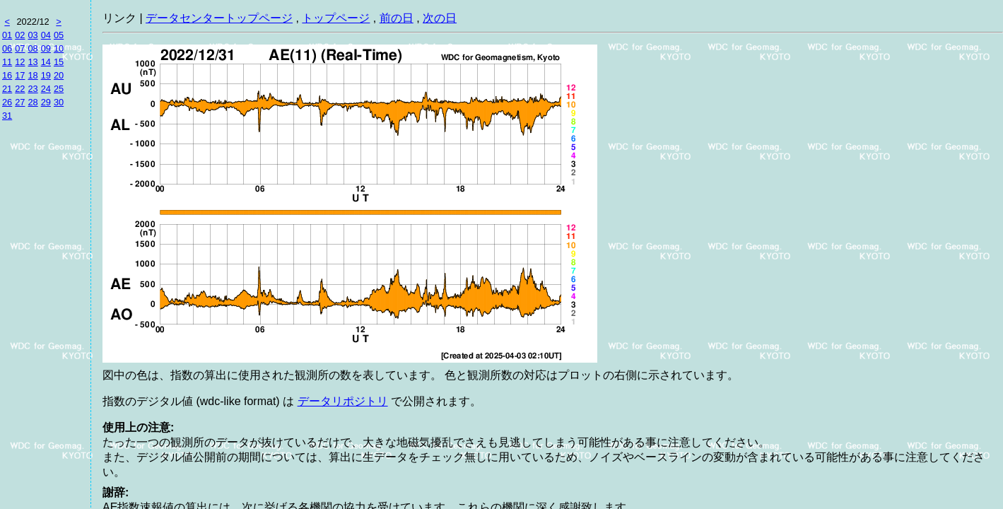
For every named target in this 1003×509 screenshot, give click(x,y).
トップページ (336, 18)
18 (32, 75)
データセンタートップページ (219, 18)
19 (46, 75)
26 (7, 102)
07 (20, 48)
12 (20, 62)
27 (20, 102)
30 (59, 102)
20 (59, 75)
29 (46, 102)
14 (46, 62)
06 (7, 48)
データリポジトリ (343, 401)
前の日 (396, 18)
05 (59, 35)
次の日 (440, 18)
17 (20, 75)
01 (7, 35)
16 (7, 75)
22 (20, 88)
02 (20, 35)
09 (46, 48)
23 (32, 88)
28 (32, 102)
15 (59, 62)
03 (32, 35)
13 (32, 62)
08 (32, 48)
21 (7, 88)
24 (46, 88)
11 (7, 62)
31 (7, 115)
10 (59, 48)
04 (46, 35)
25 (59, 88)
